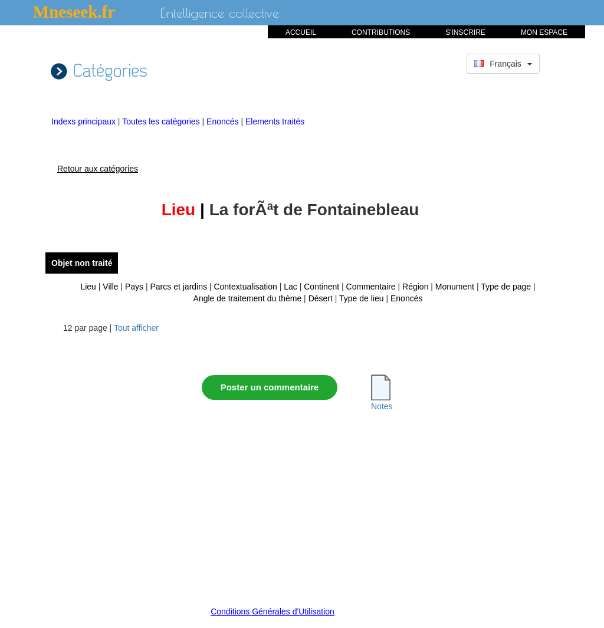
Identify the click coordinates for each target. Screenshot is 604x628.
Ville (110, 286)
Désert (320, 298)
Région (415, 286)
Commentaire (371, 286)
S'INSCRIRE (465, 32)
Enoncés (223, 121)
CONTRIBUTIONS (381, 32)
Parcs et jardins (178, 286)
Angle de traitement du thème (247, 298)
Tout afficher (136, 328)
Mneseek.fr (74, 11)
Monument (454, 286)
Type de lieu (361, 298)
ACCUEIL (300, 32)
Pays (134, 286)
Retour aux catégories (97, 168)
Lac (290, 286)
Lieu (88, 286)
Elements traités (274, 121)
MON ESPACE (544, 32)
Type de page (506, 286)
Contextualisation (245, 286)
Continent (321, 286)
